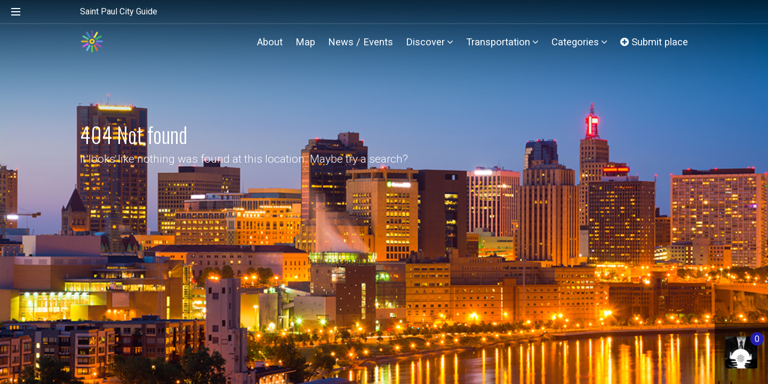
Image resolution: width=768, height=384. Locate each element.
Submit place (654, 41)
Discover (429, 41)
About (270, 41)
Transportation (502, 41)
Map (305, 41)
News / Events (360, 41)
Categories (579, 41)
